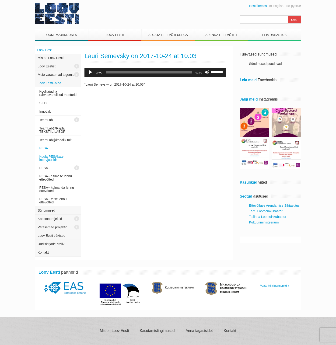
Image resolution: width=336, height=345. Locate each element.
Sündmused (46, 210)
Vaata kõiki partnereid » (274, 285)
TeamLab (46, 120)
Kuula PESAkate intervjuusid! (51, 158)
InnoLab (45, 111)
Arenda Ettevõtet (221, 35)
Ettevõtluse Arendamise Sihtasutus (274, 205)
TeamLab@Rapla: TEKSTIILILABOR (52, 129)
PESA (43, 148)
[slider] (149, 72)
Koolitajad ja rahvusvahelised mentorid (58, 93)
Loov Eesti (115, 35)
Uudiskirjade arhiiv (51, 244)
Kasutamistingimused (157, 331)
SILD (43, 103)
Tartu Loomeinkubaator (266, 211)
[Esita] (90, 72)
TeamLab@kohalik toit (55, 140)
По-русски (293, 6)
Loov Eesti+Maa (49, 83)
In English (276, 6)
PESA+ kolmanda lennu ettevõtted (56, 189)
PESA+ (44, 168)
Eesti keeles (258, 6)
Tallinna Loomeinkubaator (268, 217)
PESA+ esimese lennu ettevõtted (55, 177)
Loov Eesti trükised (51, 235)
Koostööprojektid (50, 219)
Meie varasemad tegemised (58, 75)
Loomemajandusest (62, 35)
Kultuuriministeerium (264, 222)
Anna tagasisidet (199, 331)
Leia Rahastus (274, 35)
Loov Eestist (47, 66)
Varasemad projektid (52, 227)
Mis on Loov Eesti (51, 58)
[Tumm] (207, 72)
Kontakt (43, 252)
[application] (155, 72)
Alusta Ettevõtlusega (168, 35)
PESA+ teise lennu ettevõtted (53, 200)
